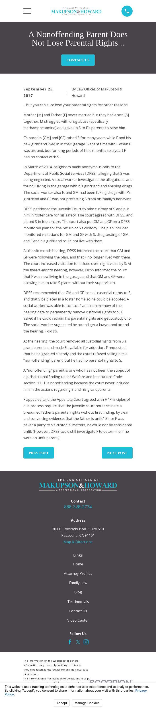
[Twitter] (78, 641)
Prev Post (39, 453)
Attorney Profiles (78, 573)
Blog (78, 592)
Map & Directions (78, 541)
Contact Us (78, 60)
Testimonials (78, 601)
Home (78, 564)
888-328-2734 (78, 506)
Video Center (78, 620)
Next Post (117, 453)
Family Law (78, 582)
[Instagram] (86, 641)
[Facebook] (69, 641)
